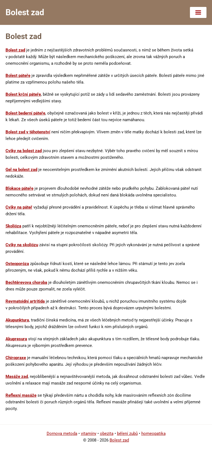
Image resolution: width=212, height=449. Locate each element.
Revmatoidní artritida (25, 301)
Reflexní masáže (21, 395)
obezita (106, 433)
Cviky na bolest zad (24, 150)
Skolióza (13, 226)
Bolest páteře (18, 75)
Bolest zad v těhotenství (28, 131)
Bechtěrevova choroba (26, 282)
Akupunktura (17, 320)
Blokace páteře (19, 188)
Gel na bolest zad (21, 169)
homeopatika (153, 433)
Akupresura (16, 338)
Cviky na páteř (19, 207)
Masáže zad (17, 376)
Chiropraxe (16, 357)
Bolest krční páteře (23, 94)
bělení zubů (127, 433)
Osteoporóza (17, 263)
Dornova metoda (62, 433)
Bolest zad (15, 50)
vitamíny (88, 433)
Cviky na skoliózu (22, 244)
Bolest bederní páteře (25, 113)
